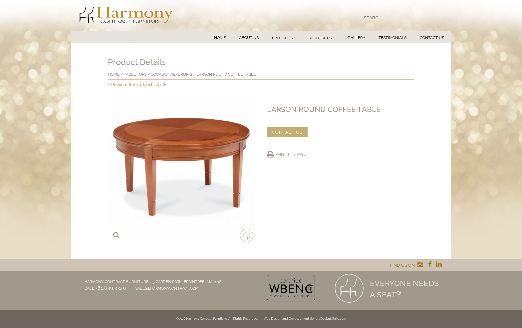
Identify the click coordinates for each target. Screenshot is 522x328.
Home (220, 37)
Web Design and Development (286, 318)
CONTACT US (287, 132)
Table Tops (135, 74)
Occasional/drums (171, 74)
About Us (249, 37)
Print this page (290, 154)
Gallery (356, 37)
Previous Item (124, 84)
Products (282, 38)
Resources (320, 38)
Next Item (152, 84)
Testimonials (392, 37)
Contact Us (432, 37)
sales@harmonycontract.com (167, 288)
